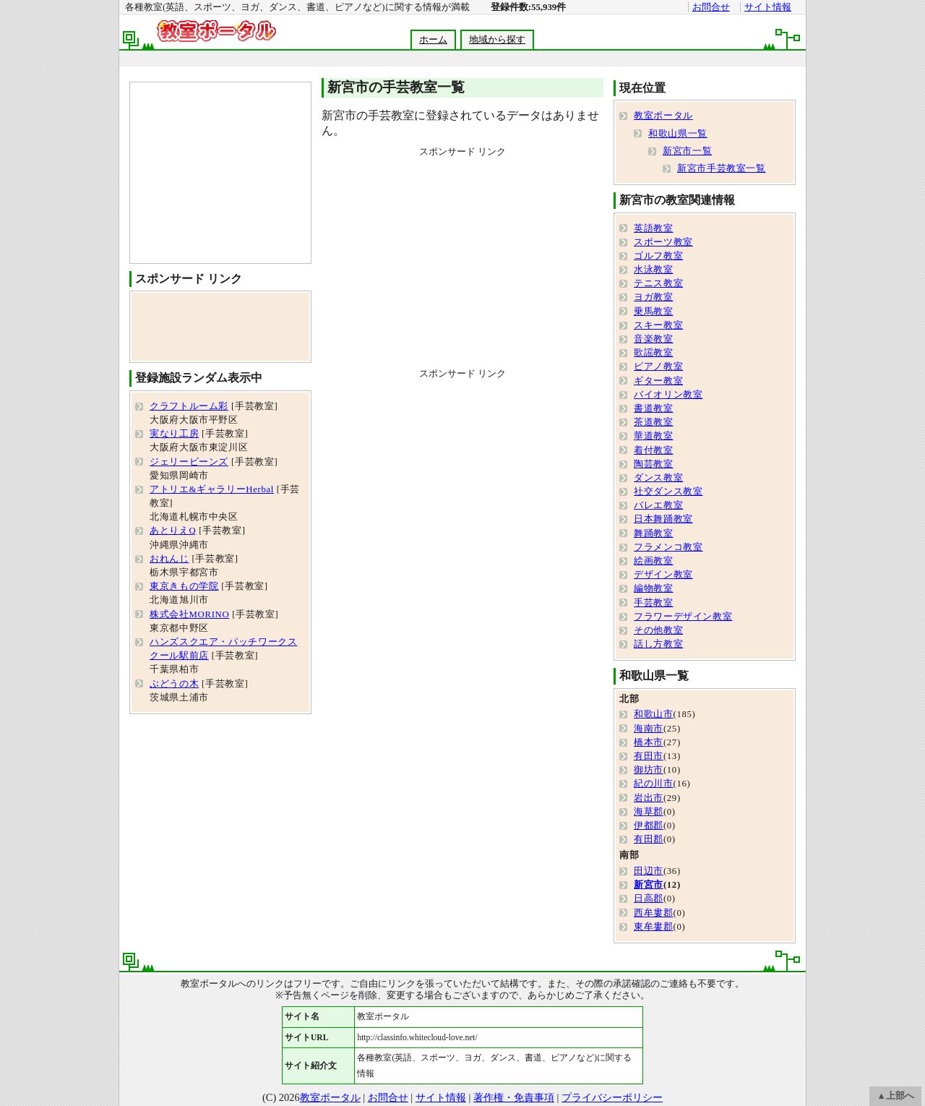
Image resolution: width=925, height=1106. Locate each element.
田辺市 (648, 871)
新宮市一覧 (687, 151)
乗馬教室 (654, 311)
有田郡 (648, 839)
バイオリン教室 (668, 395)
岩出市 (648, 798)
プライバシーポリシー (612, 1097)
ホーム (433, 40)
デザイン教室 (663, 575)
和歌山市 (654, 714)
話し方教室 (658, 644)
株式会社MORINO (189, 614)
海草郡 (648, 812)
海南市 (648, 729)
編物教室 (654, 588)
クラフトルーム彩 (189, 406)
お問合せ (711, 7)
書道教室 (654, 408)
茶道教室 (654, 422)
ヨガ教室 (654, 297)
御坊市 (648, 770)
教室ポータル (663, 116)
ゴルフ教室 (658, 256)
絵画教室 (654, 561)
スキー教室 (658, 325)
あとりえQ (173, 531)
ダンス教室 (658, 478)
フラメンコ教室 (668, 547)
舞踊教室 (654, 533)
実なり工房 (174, 434)
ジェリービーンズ (189, 462)
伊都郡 (648, 825)
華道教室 (654, 436)
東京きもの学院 (184, 586)
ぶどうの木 (174, 684)
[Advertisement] (462, 58)
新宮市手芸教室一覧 (721, 168)
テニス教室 (658, 283)
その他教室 (658, 630)
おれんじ (169, 559)
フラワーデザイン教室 (683, 617)
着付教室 (654, 450)
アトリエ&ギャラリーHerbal (212, 489)
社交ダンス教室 (668, 491)
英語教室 (654, 228)
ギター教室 (658, 381)
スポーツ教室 (663, 242)
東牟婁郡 (654, 927)
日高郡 (648, 898)
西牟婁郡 (654, 913)
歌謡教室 (654, 353)
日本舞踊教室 (663, 519)
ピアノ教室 (658, 366)
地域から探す (497, 40)
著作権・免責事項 (513, 1097)
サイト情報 (767, 7)
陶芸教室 (654, 464)
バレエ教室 (658, 505)
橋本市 (648, 742)
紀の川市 (654, 784)
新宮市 (648, 885)
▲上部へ (895, 1096)
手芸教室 (654, 603)
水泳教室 (654, 270)
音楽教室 (654, 339)
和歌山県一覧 (677, 134)
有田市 (648, 756)
